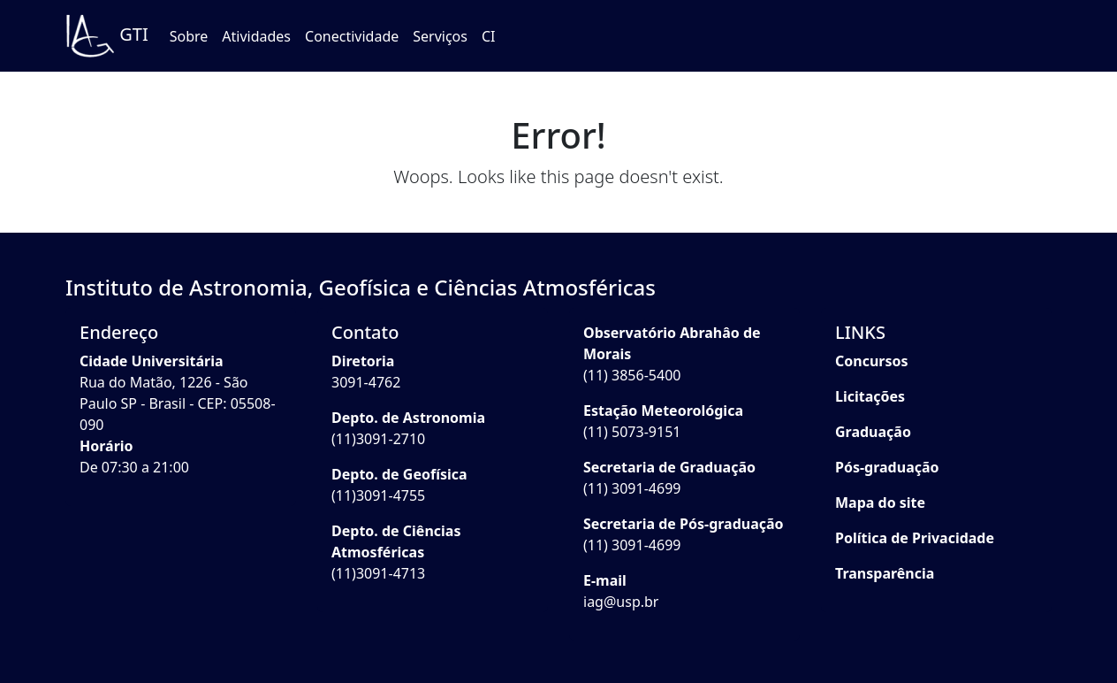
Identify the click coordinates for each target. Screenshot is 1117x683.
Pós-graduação (887, 467)
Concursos (871, 361)
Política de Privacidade (914, 538)
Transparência (884, 573)
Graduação (873, 431)
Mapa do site (880, 502)
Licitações (870, 396)
